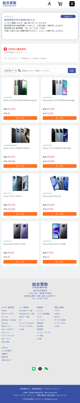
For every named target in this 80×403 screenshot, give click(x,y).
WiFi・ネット (6, 339)
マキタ (56, 310)
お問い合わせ (6, 360)
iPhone (4, 310)
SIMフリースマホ (8, 313)
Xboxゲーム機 (24, 317)
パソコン (40, 310)
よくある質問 (6, 351)
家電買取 (40, 307)
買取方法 (5, 357)
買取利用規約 (37, 389)
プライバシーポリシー (52, 389)
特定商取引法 (24, 389)
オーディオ (41, 320)
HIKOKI (57, 313)
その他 (21, 329)
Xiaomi (44, 58)
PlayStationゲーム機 (26, 313)
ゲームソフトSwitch (26, 323)
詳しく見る (20, 118)
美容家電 (40, 323)
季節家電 (40, 329)
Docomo (5, 323)
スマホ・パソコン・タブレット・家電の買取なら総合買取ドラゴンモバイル (40, 395)
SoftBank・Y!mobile (30, 58)
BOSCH (57, 317)
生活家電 (40, 326)
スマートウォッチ (8, 335)
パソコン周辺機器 (43, 313)
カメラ (39, 317)
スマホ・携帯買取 (8, 307)
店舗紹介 (5, 354)
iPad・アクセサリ (8, 329)
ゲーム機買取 (24, 307)
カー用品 (40, 335)
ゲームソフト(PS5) (25, 326)
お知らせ (5, 347)
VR (20, 320)
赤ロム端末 (5, 342)
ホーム (7, 58)
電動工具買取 (59, 307)
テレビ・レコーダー (44, 332)
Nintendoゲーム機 (25, 310)
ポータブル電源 (59, 320)
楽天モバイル (6, 326)
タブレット (5, 332)
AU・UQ (5, 317)
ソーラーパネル (59, 323)
